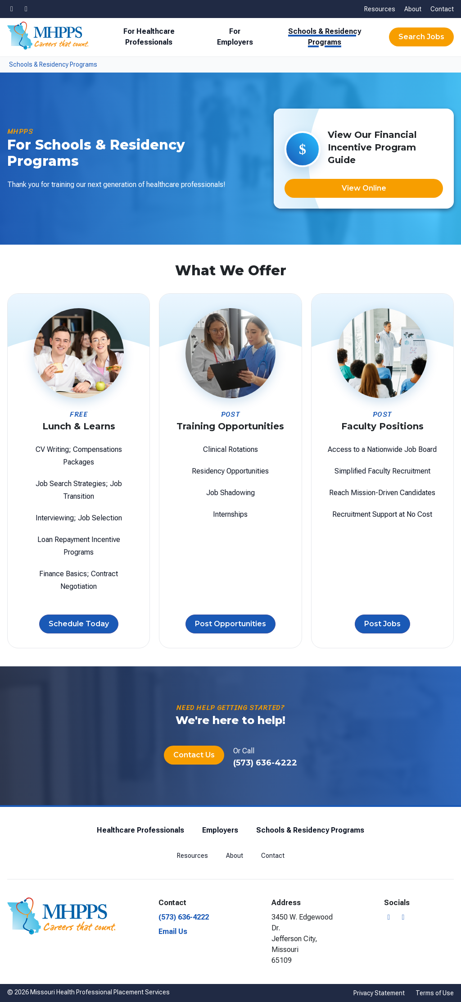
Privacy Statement (379, 993)
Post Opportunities (230, 624)
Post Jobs (382, 624)
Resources (379, 9)
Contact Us (194, 755)
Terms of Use (435, 993)
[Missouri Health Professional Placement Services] (47, 36)
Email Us (172, 931)
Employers (220, 830)
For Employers (235, 36)
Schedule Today (78, 624)
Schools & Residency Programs (324, 36)
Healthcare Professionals (140, 830)
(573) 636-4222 (265, 763)
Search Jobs (421, 36)
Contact (442, 9)
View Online (364, 188)
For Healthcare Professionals (149, 36)
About (412, 9)
